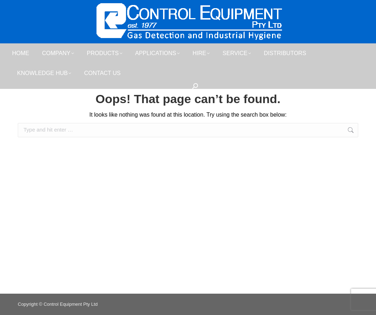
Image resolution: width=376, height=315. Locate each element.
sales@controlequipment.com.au (312, 6)
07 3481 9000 (39, 6)
